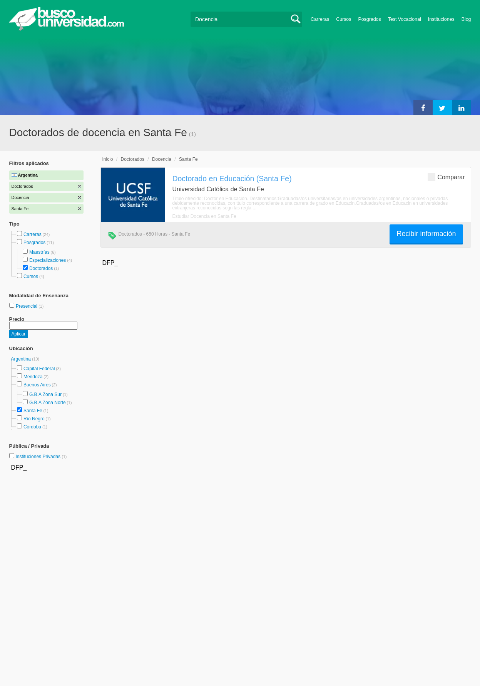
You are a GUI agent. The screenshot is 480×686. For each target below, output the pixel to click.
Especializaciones (47, 260)
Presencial (27, 306)
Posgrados (369, 19)
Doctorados (41, 268)
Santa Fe (32, 410)
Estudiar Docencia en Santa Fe (204, 216)
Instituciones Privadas (41, 456)
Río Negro (34, 418)
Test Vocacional (404, 19)
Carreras (320, 19)
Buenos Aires (37, 385)
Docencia (161, 159)
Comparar (446, 176)
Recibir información (426, 234)
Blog (466, 19)
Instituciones (441, 19)
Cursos (343, 19)
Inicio (107, 159)
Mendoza (32, 376)
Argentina (21, 359)
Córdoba (32, 427)
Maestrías (39, 252)
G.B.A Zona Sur (45, 394)
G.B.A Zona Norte (47, 402)
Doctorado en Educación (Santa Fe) (232, 178)
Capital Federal (39, 368)
